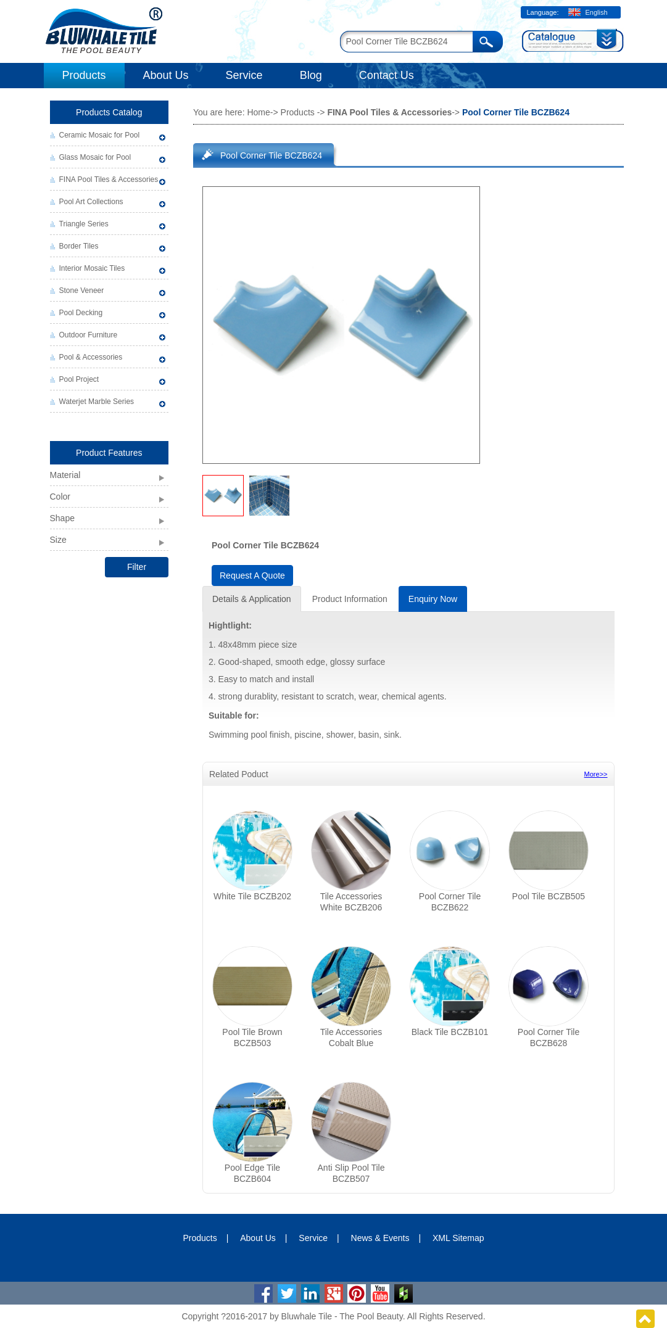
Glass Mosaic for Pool (95, 157)
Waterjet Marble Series (97, 401)
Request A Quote (252, 575)
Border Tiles (79, 246)
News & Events (380, 1238)
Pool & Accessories (91, 357)
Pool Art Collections (91, 201)
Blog (311, 75)
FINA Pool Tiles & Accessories (109, 179)
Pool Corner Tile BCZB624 (271, 155)
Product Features (109, 453)
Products (84, 75)
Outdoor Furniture (88, 335)
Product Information (349, 599)
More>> (596, 774)
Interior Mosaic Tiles (92, 268)
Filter (136, 567)
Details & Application (251, 599)
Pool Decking (81, 312)
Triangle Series (84, 224)
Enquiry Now (432, 599)
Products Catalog (109, 112)
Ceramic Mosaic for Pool (99, 135)
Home (258, 112)
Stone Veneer (81, 290)
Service (244, 75)
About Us (166, 75)
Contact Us (386, 75)
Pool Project (79, 379)
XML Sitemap (458, 1238)
